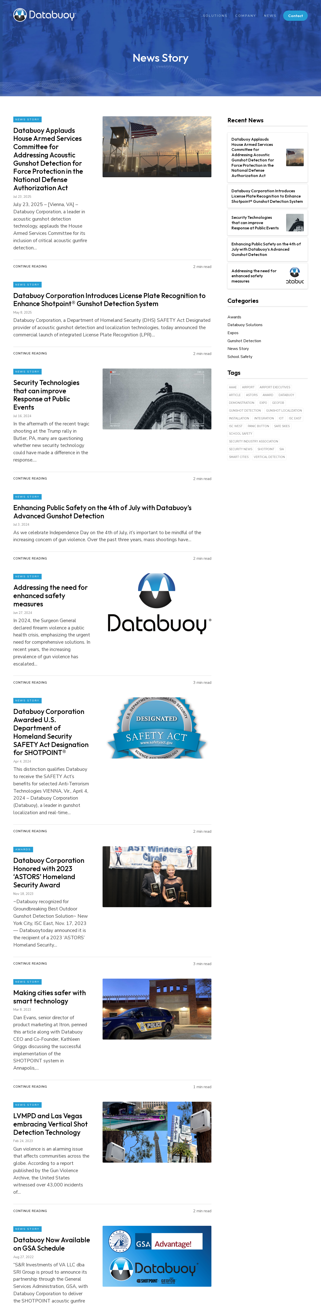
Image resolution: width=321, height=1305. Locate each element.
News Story (27, 119)
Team (48, 1223)
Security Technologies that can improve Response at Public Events (255, 222)
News (268, 16)
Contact (294, 15)
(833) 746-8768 (148, 1266)
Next (43, 1124)
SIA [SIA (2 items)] (281, 449)
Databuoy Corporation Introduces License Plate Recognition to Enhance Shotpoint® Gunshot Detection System (267, 196)
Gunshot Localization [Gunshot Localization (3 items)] (284, 411)
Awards (23, 720)
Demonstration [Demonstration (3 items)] (241, 403)
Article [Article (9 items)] (235, 395)
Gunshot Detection (244, 341)
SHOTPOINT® (96, 1214)
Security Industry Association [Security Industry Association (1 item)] (253, 441)
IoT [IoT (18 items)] (281, 418)
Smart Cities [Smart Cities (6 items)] (239, 457)
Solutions (213, 16)
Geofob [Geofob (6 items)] (278, 403)
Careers (50, 1239)
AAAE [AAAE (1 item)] (233, 387)
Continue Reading (30, 223)
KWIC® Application (99, 1231)
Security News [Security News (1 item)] (240, 449)
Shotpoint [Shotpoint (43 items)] (266, 449)
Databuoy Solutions (245, 325)
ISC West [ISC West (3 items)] (236, 426)
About (48, 1214)
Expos (232, 333)
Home (18, 1214)
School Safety (239, 356)
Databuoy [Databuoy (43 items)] (286, 395)
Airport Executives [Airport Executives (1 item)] (275, 387)
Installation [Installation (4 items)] (239, 418)
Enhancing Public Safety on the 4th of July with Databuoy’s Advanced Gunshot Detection (266, 249)
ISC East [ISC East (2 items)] (295, 418)
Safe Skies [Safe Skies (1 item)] (282, 426)
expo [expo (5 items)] (263, 403)
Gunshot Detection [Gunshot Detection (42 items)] (245, 411)
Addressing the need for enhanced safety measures (254, 276)
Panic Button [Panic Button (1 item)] (258, 426)
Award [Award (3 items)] (268, 395)
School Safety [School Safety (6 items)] (240, 434)
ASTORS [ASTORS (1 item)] (252, 395)
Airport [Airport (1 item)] (248, 387)
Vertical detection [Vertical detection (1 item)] (269, 457)
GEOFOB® (92, 1223)
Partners (50, 1231)
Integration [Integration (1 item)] (264, 418)
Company (243, 16)
